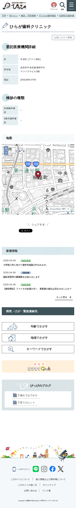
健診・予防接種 (28, 15)
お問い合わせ (30, 490)
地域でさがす (39, 337)
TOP (4, 15)
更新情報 (25, 273)
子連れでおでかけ (27, 395)
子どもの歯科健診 (47, 15)
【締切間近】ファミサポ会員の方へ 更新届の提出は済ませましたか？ (37, 289)
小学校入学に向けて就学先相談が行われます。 (25, 265)
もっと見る (61, 297)
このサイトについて (20, 479)
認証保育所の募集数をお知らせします (21, 277)
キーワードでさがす (39, 349)
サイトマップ (49, 485)
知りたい (13, 15)
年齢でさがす (39, 326)
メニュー (71, 9)
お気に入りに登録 (63, 37)
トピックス (25, 261)
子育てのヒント (26, 402)
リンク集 (46, 490)
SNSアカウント (21, 469)
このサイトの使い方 (27, 485)
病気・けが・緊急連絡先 (21, 311)
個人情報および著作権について (51, 479)
